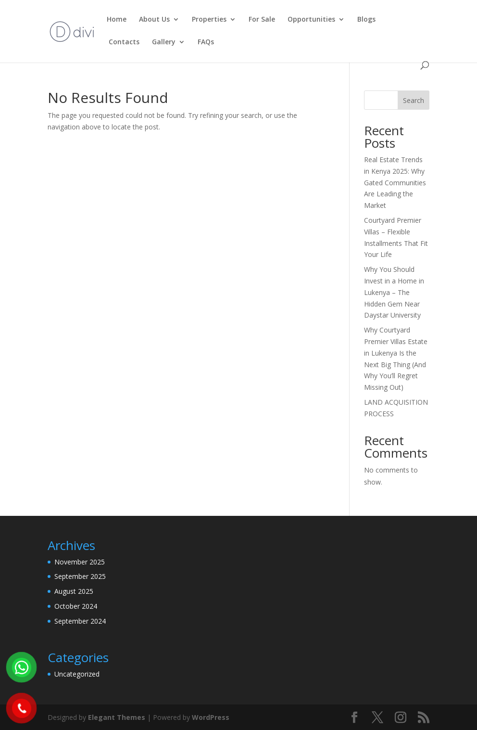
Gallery (164, 42)
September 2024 (80, 621)
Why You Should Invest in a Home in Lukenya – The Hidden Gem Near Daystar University (394, 292)
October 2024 (75, 606)
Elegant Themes (116, 717)
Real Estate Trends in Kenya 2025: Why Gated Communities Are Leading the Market (395, 182)
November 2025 (79, 561)
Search (413, 100)
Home (116, 20)
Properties (209, 20)
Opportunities (311, 20)
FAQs (206, 42)
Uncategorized (77, 674)
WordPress (210, 717)
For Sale (262, 20)
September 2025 (80, 576)
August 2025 (73, 591)
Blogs (366, 20)
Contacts (123, 42)
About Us (154, 20)
